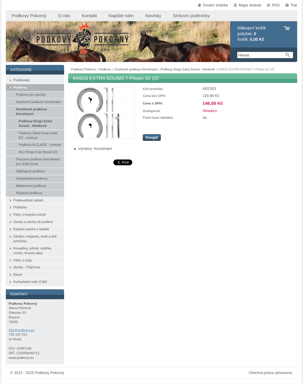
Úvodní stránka (215, 5)
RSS (276, 5)
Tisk (293, 5)
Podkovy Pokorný (83, 69)
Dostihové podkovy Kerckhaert (135, 69)
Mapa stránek (250, 5)
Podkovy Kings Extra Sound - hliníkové (187, 69)
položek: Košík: (251, 34)
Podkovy (105, 69)
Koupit (152, 137)
